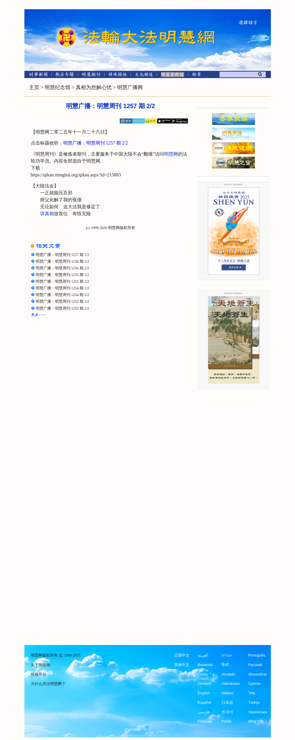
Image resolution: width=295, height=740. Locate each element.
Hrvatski (228, 674)
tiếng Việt (256, 721)
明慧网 (171, 154)
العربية (203, 655)
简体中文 (181, 665)
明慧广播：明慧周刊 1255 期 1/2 (62, 275)
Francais (205, 721)
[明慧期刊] (91, 75)
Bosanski (205, 665)
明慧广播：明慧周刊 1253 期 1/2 (62, 301)
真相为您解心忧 (94, 87)
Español (204, 702)
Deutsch (204, 683)
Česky (203, 674)
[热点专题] (64, 75)
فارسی (203, 712)
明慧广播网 (130, 87)
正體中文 (181, 655)
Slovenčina (257, 674)
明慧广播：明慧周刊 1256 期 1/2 (62, 261)
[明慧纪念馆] (172, 75)
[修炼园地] (117, 75)
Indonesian (231, 683)
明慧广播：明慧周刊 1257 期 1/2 (62, 255)
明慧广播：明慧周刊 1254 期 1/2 (62, 288)
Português (256, 655)
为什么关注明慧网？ (48, 684)
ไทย (251, 693)
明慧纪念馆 (57, 87)
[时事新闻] (37, 75)
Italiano (228, 693)
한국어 (227, 712)
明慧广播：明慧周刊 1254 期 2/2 (62, 295)
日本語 (227, 702)
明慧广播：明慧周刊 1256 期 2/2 (62, 268)
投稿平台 (38, 674)
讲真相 (47, 213)
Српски (254, 683)
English (204, 693)
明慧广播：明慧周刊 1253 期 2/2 (62, 308)
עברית (227, 655)
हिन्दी (225, 665)
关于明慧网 (40, 665)
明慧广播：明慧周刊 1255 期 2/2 (62, 281)
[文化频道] (144, 75)
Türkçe (254, 702)
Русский (255, 665)
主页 (34, 87)
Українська (257, 712)
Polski (227, 721)
